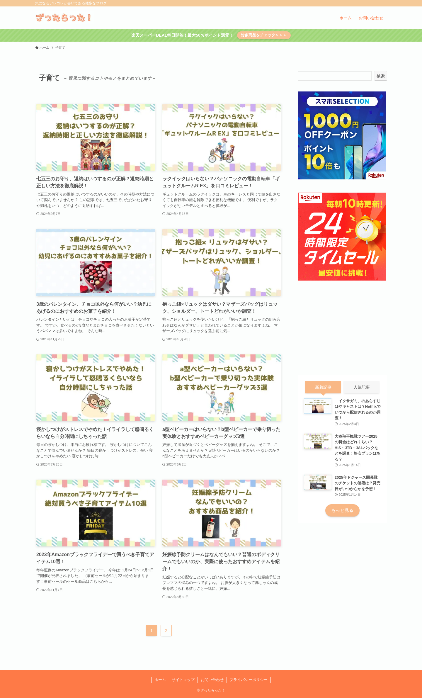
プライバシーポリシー (248, 679)
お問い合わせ (212, 679)
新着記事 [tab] (323, 387)
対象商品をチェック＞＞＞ (264, 35)
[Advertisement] (342, 328)
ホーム (160, 679)
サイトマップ (183, 679)
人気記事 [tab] (361, 387)
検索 (381, 76)
